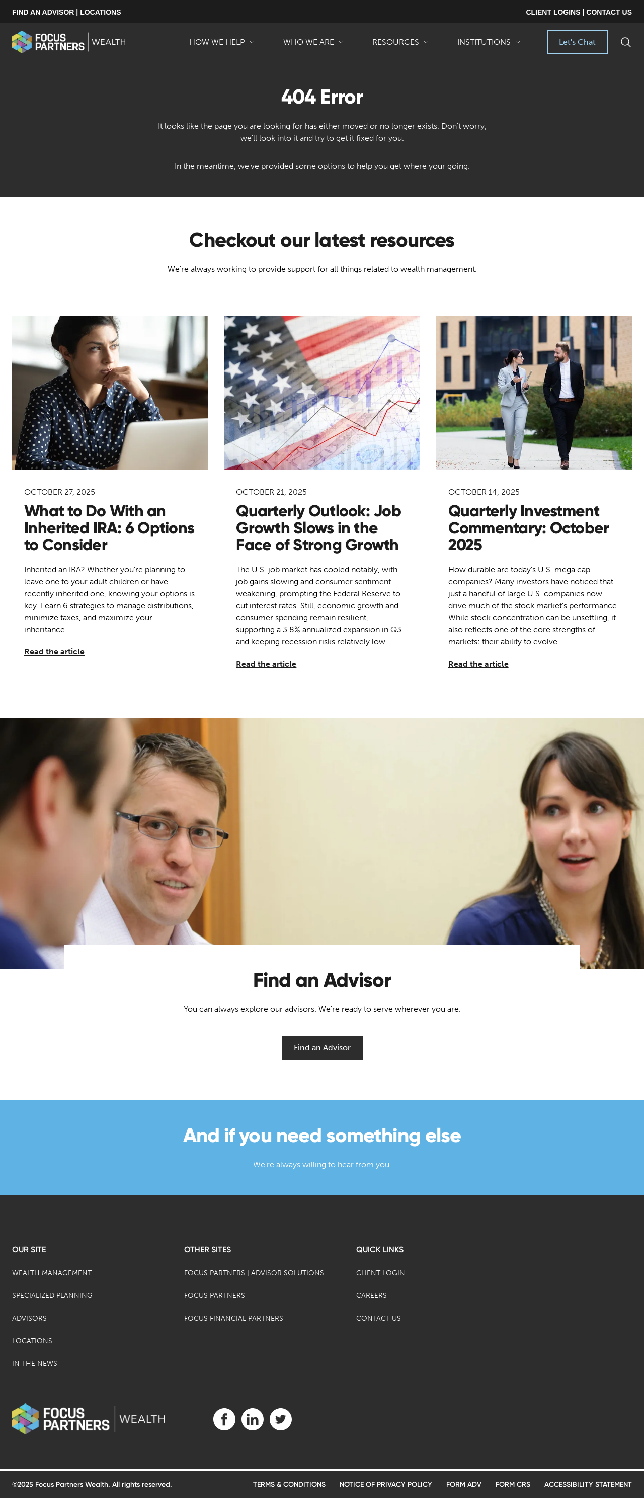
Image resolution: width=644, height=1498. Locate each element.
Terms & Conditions (289, 1484)
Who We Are (313, 45)
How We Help (222, 45)
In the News (34, 1363)
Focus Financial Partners (233, 1318)
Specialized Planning (52, 1295)
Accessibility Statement (588, 1484)
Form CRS (513, 1484)
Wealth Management (52, 1273)
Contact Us (378, 1318)
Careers (371, 1295)
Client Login (380, 1273)
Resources (400, 45)
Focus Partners (214, 1295)
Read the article (54, 652)
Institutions (489, 45)
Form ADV (463, 1484)
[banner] (68, 42)
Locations (32, 1341)
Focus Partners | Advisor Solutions (254, 1273)
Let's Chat (577, 42)
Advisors (29, 1318)
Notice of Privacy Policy (386, 1484)
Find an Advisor (322, 1047)
